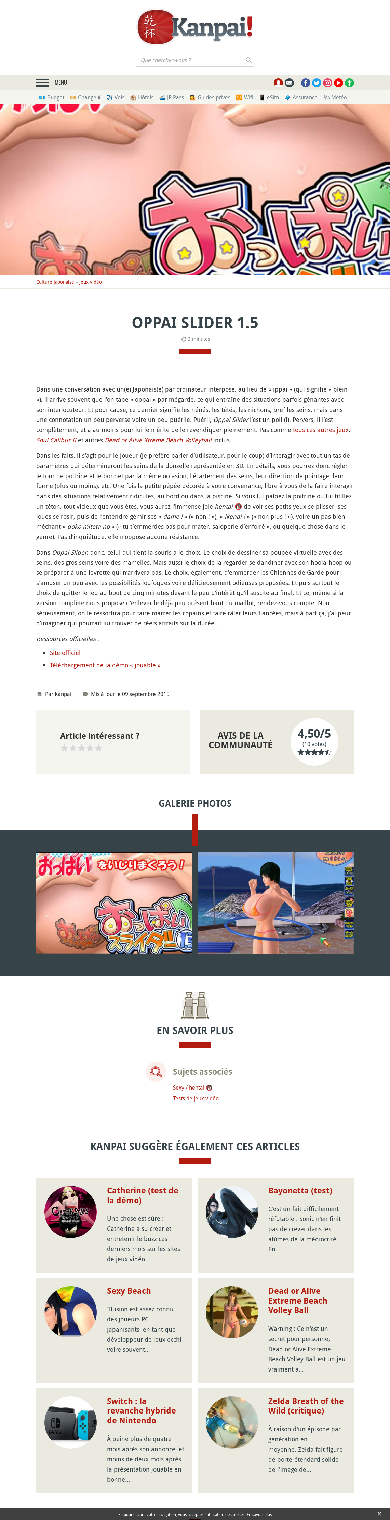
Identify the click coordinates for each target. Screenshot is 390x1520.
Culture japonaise (55, 282)
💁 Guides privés (209, 97)
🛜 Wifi (244, 97)
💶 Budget (51, 97)
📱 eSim (269, 97)
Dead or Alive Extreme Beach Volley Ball (297, 1301)
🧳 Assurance (301, 97)
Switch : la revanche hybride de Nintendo (141, 1411)
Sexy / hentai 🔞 (193, 1087)
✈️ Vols (115, 97)
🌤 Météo (335, 97)
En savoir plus (259, 1514)
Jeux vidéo (90, 282)
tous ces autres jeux (321, 430)
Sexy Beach (129, 1291)
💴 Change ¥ (85, 97)
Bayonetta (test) (300, 1190)
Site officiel (65, 653)
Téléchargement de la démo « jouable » (105, 665)
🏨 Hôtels (141, 97)
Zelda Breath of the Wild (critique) (306, 1406)
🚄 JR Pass (171, 97)
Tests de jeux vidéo (196, 1098)
